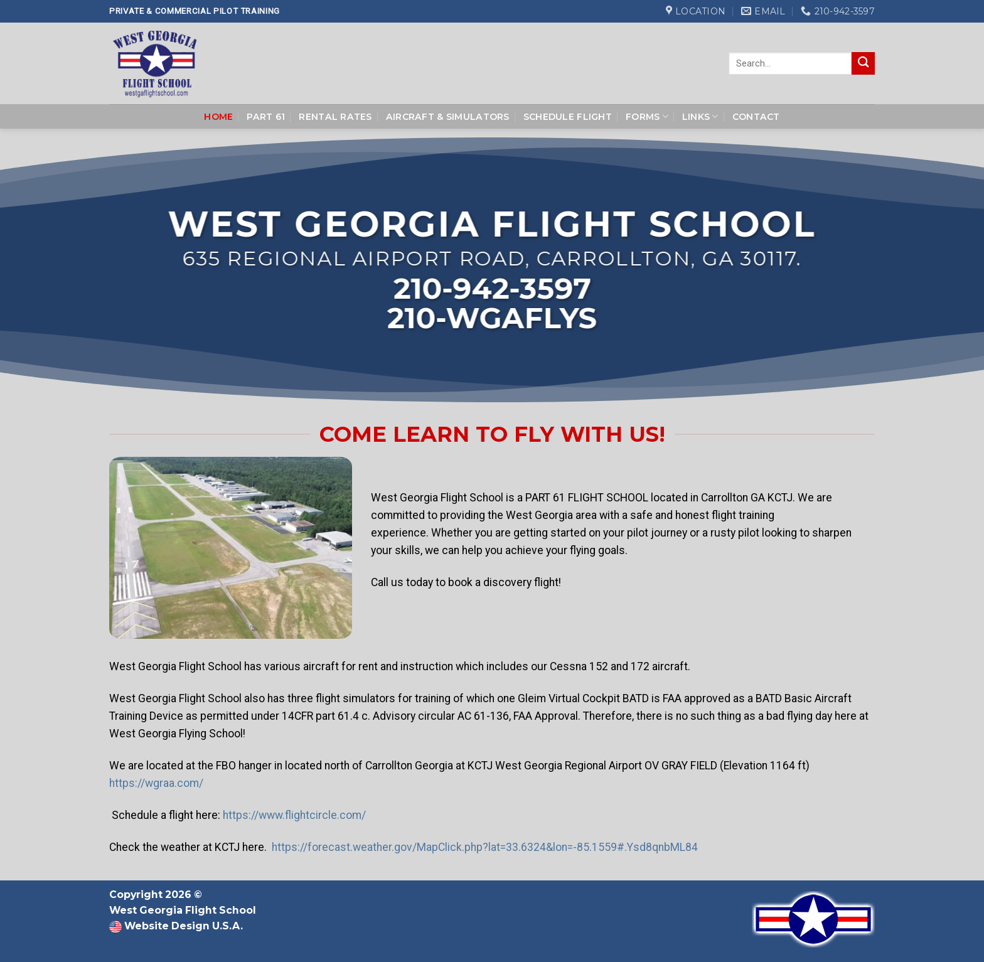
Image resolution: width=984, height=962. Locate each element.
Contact (756, 116)
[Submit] (863, 63)
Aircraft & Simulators (448, 116)
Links (700, 116)
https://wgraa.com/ (156, 784)
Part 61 (266, 116)
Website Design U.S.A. (182, 926)
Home (218, 116)
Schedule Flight (567, 116)
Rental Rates (335, 116)
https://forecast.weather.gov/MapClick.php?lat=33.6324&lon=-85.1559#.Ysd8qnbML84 (485, 848)
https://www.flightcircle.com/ (294, 816)
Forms (647, 116)
